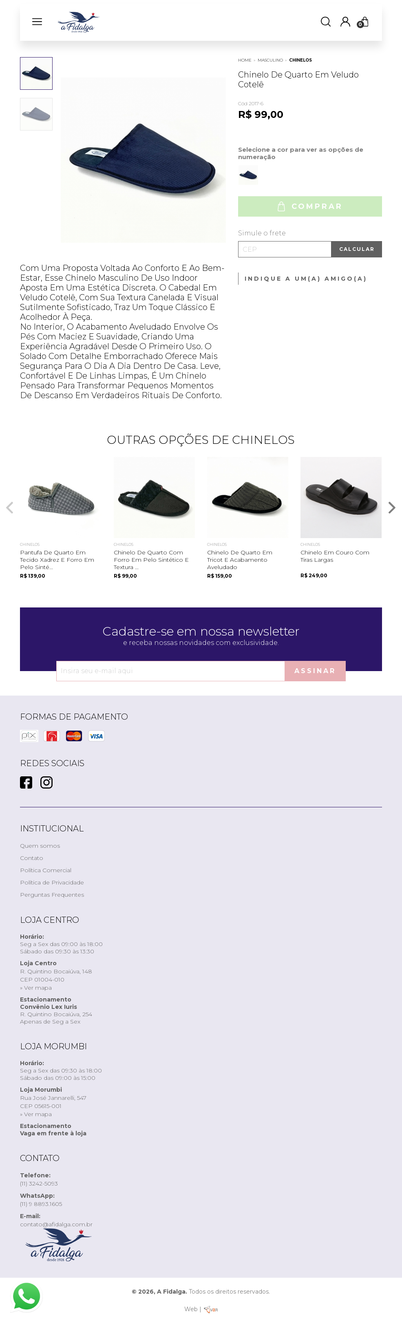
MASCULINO (270, 60)
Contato (31, 858)
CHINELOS (300, 60)
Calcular (357, 249)
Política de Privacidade (52, 882)
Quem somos (40, 845)
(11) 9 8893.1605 (41, 1200)
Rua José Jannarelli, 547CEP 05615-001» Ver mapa (53, 1102)
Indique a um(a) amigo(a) (306, 278)
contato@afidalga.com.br (56, 1220)
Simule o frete (262, 233)
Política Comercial (45, 870)
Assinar (315, 671)
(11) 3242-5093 (39, 1179)
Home (245, 60)
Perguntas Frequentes (52, 894)
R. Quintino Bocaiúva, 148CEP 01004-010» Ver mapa (56, 975)
